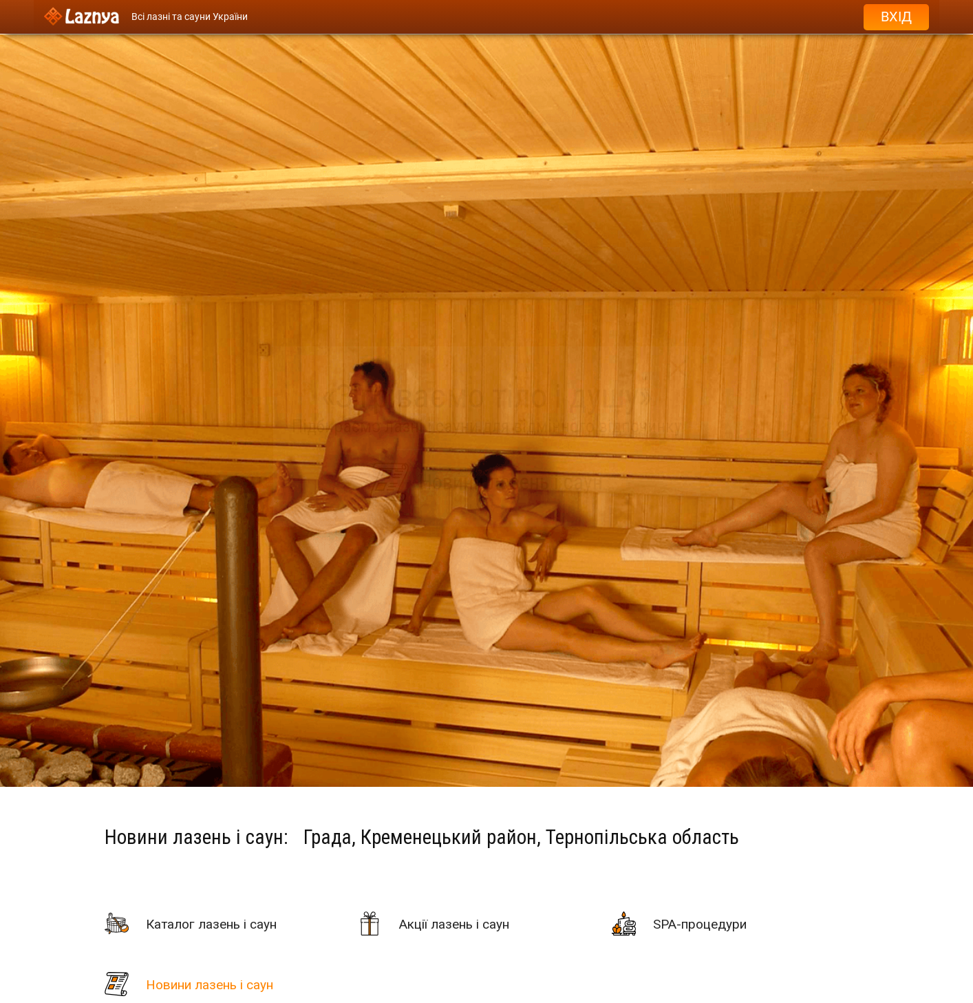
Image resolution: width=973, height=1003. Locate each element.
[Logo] (81, 17)
